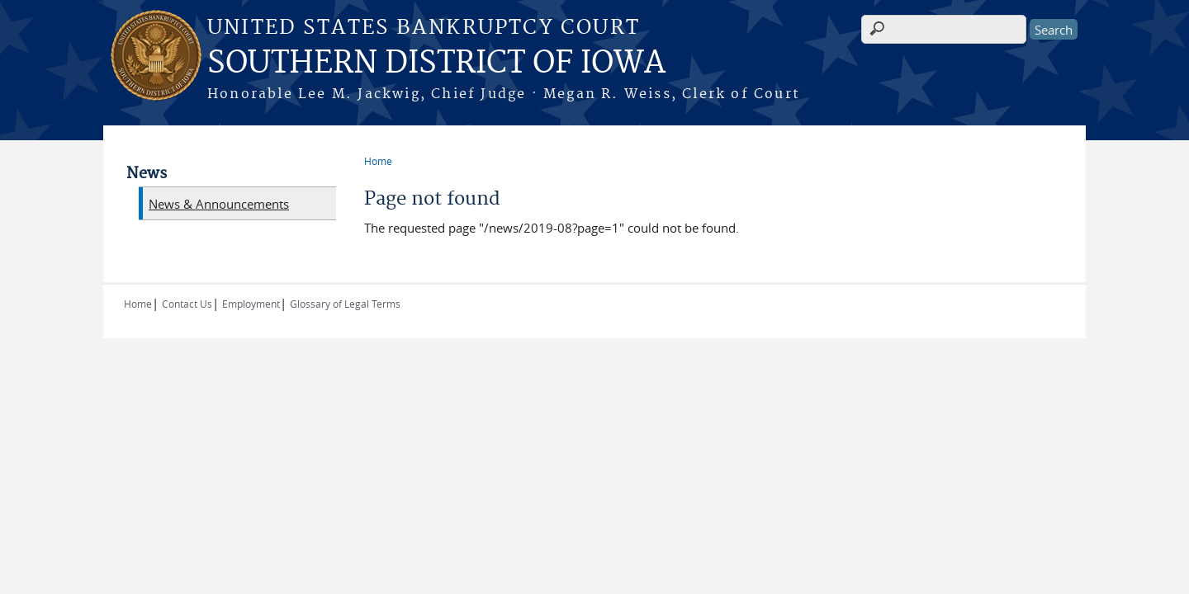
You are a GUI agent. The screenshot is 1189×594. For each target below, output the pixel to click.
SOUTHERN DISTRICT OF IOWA (436, 63)
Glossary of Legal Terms (345, 303)
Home (378, 160)
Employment (251, 303)
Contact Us (187, 303)
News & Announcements (219, 204)
